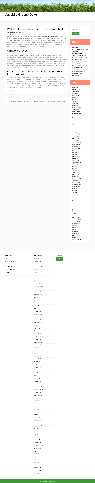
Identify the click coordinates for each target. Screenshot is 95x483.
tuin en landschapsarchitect (46, 36)
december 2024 (76, 107)
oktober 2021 (76, 164)
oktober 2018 (76, 221)
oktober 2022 (76, 144)
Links (6, 275)
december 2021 (76, 160)
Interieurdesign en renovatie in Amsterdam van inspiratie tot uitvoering (80, 55)
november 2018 (76, 219)
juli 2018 (74, 225)
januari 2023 (75, 140)
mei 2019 (74, 212)
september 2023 (76, 133)
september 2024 (76, 113)
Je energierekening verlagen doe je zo (17, 101)
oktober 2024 (76, 111)
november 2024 (76, 109)
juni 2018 (74, 227)
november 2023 (76, 129)
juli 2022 (74, 150)
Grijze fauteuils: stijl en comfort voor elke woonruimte (78, 73)
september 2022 (76, 146)
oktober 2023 (76, 131)
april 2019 (75, 214)
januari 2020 (75, 200)
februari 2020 (76, 198)
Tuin (13, 91)
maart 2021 (75, 172)
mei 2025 (74, 101)
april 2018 (75, 231)
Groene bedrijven (75, 19)
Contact (86, 19)
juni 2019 (74, 210)
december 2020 (76, 178)
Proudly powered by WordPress (47, 481)
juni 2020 (74, 190)
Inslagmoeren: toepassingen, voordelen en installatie (80, 49)
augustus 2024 (76, 115)
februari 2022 (76, 156)
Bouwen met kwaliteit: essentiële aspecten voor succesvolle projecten (79, 61)
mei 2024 (74, 119)
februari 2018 (76, 235)
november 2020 (76, 180)
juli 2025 (74, 97)
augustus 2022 (76, 148)
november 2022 (76, 142)
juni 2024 (74, 117)
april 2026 (75, 87)
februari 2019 (76, 217)
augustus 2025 (76, 95)
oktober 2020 (76, 182)
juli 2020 (74, 188)
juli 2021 (74, 166)
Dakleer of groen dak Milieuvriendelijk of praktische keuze (50, 101)
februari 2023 (76, 139)
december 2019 (76, 202)
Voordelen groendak (30, 19)
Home (19, 19)
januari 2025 (75, 105)
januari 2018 (75, 237)
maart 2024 (75, 123)
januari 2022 (75, 158)
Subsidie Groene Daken (22, 14)
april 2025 (75, 103)
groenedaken (20, 32)
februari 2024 (76, 125)
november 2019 (76, 204)
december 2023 (76, 127)
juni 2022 (74, 152)
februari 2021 (76, 174)
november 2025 (76, 91)
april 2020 (75, 194)
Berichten (8, 272)
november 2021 (76, 162)
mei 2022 (74, 154)
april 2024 (75, 121)
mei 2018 (74, 229)
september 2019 (76, 206)
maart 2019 (75, 216)
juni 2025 (74, 99)
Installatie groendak (61, 19)
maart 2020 (75, 196)
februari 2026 (76, 89)
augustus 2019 (76, 208)
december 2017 (76, 239)
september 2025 (76, 93)
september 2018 (76, 223)
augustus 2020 (76, 186)
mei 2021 (74, 170)
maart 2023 (75, 137)
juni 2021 (74, 168)
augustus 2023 (76, 135)
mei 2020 (74, 192)
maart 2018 (75, 233)
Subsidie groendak (45, 19)
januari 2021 (75, 176)
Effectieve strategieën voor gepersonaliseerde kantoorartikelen (80, 67)
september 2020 (76, 184)
